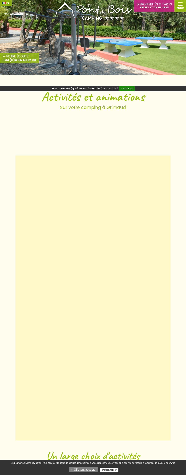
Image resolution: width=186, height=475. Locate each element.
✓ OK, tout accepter (83, 469)
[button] (180, 6)
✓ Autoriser (127, 88)
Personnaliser (109, 469)
